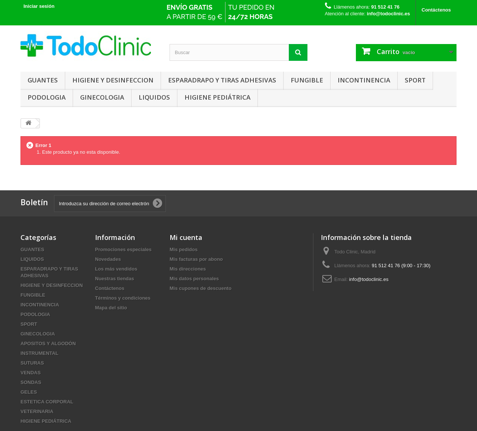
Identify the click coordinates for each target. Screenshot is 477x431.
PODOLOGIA (47, 97)
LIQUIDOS (154, 97)
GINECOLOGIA (102, 97)
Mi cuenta (186, 237)
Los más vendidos (116, 269)
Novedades (108, 259)
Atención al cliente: (367, 13)
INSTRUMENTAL (39, 353)
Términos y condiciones (123, 298)
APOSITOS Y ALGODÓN (48, 343)
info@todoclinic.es (369, 279)
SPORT (415, 80)
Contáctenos (436, 10)
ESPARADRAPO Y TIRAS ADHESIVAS (222, 80)
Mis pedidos (184, 249)
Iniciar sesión (38, 6)
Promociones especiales (123, 249)
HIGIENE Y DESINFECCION (113, 80)
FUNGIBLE (307, 80)
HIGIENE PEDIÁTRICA (217, 97)
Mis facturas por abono (196, 259)
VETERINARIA (36, 411)
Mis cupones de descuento (200, 288)
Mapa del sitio (111, 307)
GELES (28, 392)
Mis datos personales (194, 278)
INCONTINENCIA (364, 80)
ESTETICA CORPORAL (46, 402)
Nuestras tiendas (114, 278)
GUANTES (43, 80)
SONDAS (30, 382)
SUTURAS (32, 363)
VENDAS (30, 372)
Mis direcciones (188, 269)
